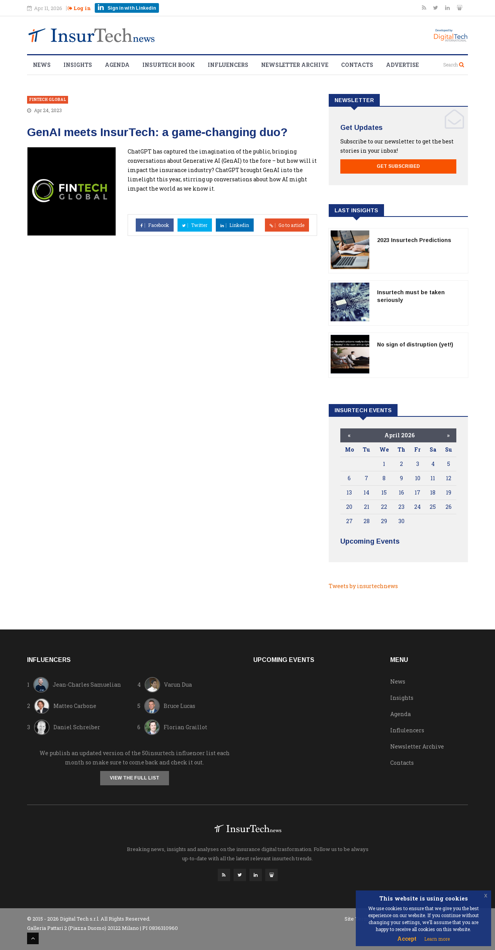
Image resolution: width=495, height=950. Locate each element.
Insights (77, 64)
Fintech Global (47, 99)
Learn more (437, 939)
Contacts (357, 64)
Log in (79, 8)
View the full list (134, 778)
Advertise (402, 64)
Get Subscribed (398, 166)
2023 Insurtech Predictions (414, 240)
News (42, 64)
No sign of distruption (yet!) (415, 344)
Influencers (228, 64)
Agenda (117, 64)
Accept (406, 938)
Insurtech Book (168, 64)
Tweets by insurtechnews (363, 586)
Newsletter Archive (294, 64)
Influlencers (407, 730)
